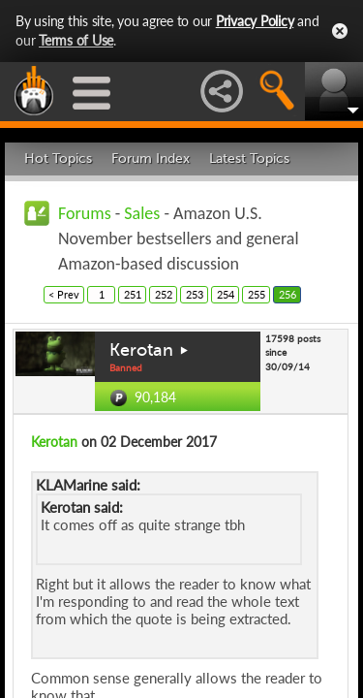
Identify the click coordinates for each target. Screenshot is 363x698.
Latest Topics (249, 158)
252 (163, 294)
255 (256, 294)
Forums (84, 213)
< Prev (63, 294)
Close (340, 31)
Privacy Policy (255, 21)
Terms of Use (76, 40)
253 (194, 294)
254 (225, 294)
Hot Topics (58, 158)
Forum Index (150, 158)
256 (287, 294)
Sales (142, 213)
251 (132, 294)
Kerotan (141, 350)
